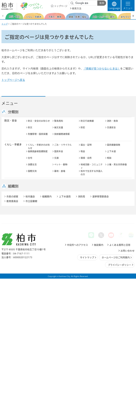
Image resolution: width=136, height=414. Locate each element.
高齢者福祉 (59, 206)
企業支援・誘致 (88, 259)
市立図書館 (31, 336)
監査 (83, 289)
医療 (83, 199)
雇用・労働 (59, 259)
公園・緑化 (59, 241)
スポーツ (85, 223)
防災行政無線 (87, 124)
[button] (128, 5)
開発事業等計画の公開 (118, 235)
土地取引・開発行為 (90, 248)
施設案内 (98, 380)
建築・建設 (112, 241)
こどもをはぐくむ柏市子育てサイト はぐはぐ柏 (65, 188)
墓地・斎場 (59, 174)
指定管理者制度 (62, 265)
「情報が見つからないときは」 (101, 68)
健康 (56, 199)
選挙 (30, 289)
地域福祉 (111, 206)
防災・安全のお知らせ (39, 124)
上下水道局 (65, 332)
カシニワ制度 (87, 241)
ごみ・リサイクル (63, 148)
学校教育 (85, 185)
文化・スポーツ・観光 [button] (14, 224)
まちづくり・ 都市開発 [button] (11, 236)
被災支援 (58, 130)
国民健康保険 (113, 148)
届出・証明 (86, 148)
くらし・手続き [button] (13, 147)
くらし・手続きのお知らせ (39, 149)
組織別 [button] (13, 321)
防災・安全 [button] (10, 123)
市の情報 (85, 276)
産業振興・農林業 (116, 259)
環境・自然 (86, 161)
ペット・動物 (60, 167)
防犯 (83, 130)
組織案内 (47, 332)
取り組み (111, 212)
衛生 (109, 199)
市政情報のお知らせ (38, 276)
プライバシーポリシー (119, 400)
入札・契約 (33, 265)
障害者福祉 (86, 206)
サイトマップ (87, 393)
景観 (30, 241)
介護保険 (32, 206)
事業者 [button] (8, 306)
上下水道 (111, 154)
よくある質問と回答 (119, 380)
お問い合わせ (127, 386)
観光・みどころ (114, 223)
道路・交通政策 (35, 248)
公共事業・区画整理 (64, 248)
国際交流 (32, 174)
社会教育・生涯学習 (117, 185)
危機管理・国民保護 (38, 137)
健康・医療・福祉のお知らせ (39, 200)
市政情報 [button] (9, 276)
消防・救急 (112, 124)
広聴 (109, 283)
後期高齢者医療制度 (38, 154)
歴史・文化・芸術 (63, 223)
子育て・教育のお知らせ (39, 186)
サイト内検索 (72, 3)
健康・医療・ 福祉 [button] (11, 201)
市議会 (110, 289)
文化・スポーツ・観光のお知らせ (39, 224)
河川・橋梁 (112, 248)
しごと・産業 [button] (11, 258)
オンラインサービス (64, 296)
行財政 (31, 283)
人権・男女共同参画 (117, 167)
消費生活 (32, 167)
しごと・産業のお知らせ (39, 260)
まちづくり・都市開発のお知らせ (39, 236)
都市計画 (85, 235)
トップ (4, 24)
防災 (30, 130)
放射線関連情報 (62, 137)
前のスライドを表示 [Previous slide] (3, 15)
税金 (83, 154)
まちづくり (59, 235)
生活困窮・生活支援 (38, 212)
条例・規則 (86, 296)
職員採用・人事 (62, 283)
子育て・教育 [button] (11, 184)
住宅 (30, 161)
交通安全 (111, 130)
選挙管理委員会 (100, 332)
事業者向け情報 (88, 212)
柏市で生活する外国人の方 (92, 176)
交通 (56, 161)
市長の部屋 (59, 276)
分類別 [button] (13, 112)
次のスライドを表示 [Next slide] (133, 15)
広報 (83, 283)
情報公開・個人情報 (64, 289)
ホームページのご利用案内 (116, 393)
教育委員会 (33, 296)
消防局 (81, 332)
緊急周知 (58, 124)
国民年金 (58, 154)
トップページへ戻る (13, 80)
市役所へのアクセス (77, 380)
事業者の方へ (34, 306)
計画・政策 (112, 276)
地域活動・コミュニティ (92, 169)
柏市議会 (30, 332)
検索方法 (76, 8)
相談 (109, 161)
